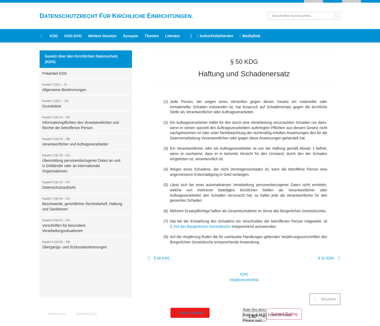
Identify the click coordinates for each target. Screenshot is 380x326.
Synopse (130, 36)
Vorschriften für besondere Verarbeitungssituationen (83, 225)
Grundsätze (83, 103)
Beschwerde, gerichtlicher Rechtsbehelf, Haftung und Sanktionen (83, 203)
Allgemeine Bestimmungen (83, 87)
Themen (152, 36)
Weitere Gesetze (102, 36)
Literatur (172, 36)
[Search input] (302, 16)
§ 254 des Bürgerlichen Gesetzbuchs (200, 226)
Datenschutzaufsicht (83, 184)
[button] (324, 299)
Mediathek (250, 36)
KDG (54, 36)
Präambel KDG (54, 73)
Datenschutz (86, 314)
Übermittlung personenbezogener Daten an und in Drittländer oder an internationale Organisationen (83, 163)
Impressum (57, 314)
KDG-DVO (73, 36)
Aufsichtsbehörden (215, 36)
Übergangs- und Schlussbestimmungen (83, 244)
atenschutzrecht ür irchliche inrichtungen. (116, 16)
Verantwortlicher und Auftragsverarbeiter (83, 141)
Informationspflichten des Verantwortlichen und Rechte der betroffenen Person (83, 122)
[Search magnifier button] (336, 16)
